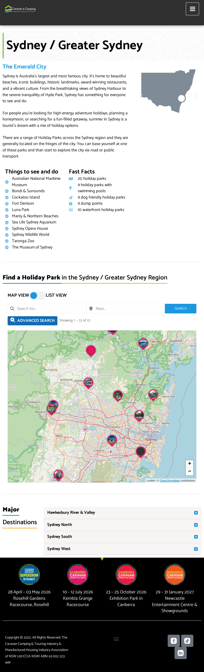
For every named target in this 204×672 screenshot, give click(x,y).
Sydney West (58, 548)
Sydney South (59, 536)
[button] (141, 96)
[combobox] (47, 308)
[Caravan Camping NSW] (20, 8)
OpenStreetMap (170, 480)
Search (181, 308)
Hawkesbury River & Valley (71, 512)
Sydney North (59, 524)
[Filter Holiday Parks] (32, 320)
